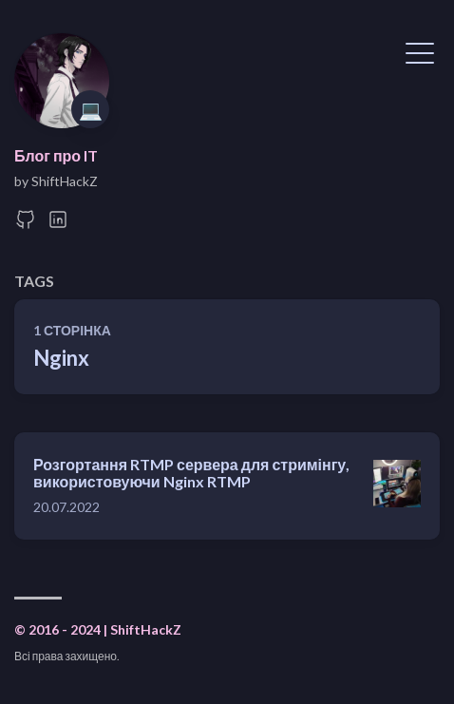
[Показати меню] (420, 51)
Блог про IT (56, 155)
